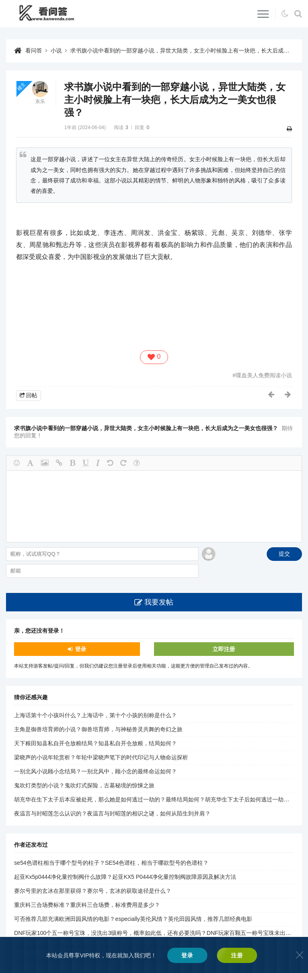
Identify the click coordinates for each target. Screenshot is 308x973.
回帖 (31, 395)
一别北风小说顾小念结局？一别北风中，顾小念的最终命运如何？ (95, 771)
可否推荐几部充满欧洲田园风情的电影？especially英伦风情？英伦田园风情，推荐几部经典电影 (133, 919)
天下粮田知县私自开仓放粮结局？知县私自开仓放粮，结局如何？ (95, 743)
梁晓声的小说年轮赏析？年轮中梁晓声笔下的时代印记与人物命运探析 (101, 757)
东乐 (40, 101)
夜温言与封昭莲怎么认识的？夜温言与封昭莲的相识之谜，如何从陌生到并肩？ (112, 813)
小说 (56, 50)
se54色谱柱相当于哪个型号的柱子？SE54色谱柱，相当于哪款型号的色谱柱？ (111, 863)
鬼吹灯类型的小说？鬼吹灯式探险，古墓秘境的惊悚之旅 (84, 785)
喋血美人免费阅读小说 (264, 375)
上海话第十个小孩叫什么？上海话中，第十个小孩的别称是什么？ (95, 715)
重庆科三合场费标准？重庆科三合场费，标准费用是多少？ (87, 905)
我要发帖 (158, 602)
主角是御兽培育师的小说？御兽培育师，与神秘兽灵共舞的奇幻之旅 (98, 729)
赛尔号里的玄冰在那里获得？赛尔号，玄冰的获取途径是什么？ (92, 891)
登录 (80, 649)
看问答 (33, 50)
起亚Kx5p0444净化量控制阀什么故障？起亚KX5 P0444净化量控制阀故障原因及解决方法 (125, 877)
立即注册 (224, 649)
